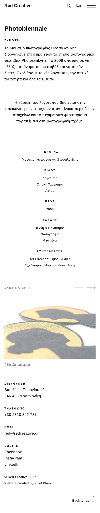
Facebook (13, 452)
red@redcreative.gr (21, 433)
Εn (78, 5)
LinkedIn (12, 464)
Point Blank (42, 483)
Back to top (84, 500)
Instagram (13, 458)
